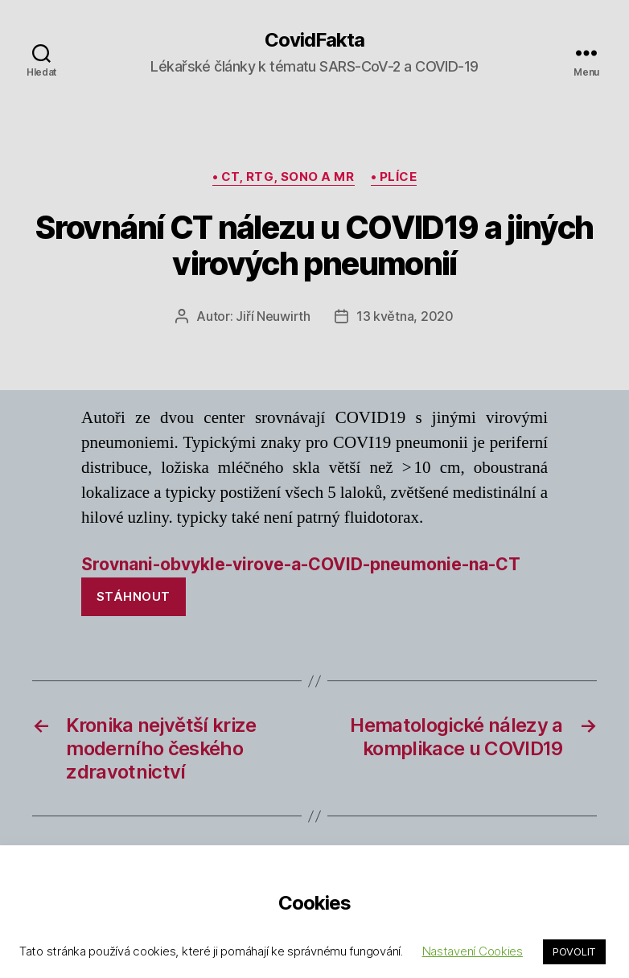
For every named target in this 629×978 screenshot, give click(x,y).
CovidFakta (314, 40)
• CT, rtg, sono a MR (283, 177)
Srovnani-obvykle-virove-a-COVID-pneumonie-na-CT (300, 564)
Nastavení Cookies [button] (472, 951)
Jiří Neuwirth (273, 316)
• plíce (394, 177)
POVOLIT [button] (574, 951)
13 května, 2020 (405, 316)
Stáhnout (134, 596)
